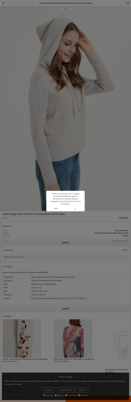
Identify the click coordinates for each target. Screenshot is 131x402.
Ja (75, 208)
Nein (56, 208)
